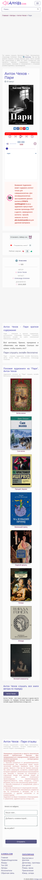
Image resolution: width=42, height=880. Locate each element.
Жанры (4, 863)
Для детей (26, 865)
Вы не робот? (9, 828)
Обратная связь (7, 873)
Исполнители (6, 871)
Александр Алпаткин (21, 278)
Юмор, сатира (28, 873)
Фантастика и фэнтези (27, 859)
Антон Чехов (21, 272)
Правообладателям (9, 860)
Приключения (27, 871)
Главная (4, 858)
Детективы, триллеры (31, 863)
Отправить (21, 842)
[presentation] (22, 833)
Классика (27, 57)
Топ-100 (4, 865)
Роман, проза (27, 868)
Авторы (4, 868)
